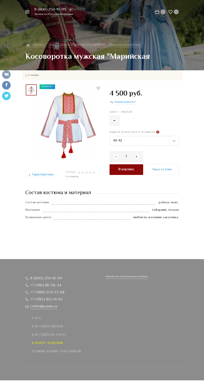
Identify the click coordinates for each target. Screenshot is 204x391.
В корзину (126, 169)
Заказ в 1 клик (162, 169)
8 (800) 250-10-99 (50, 9)
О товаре (33, 75)
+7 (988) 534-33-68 (47, 292)
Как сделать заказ (49, 335)
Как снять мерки (47, 326)
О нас (37, 318)
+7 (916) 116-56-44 (45, 285)
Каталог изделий (47, 343)
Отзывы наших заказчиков (56, 351)
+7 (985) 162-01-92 (46, 299)
